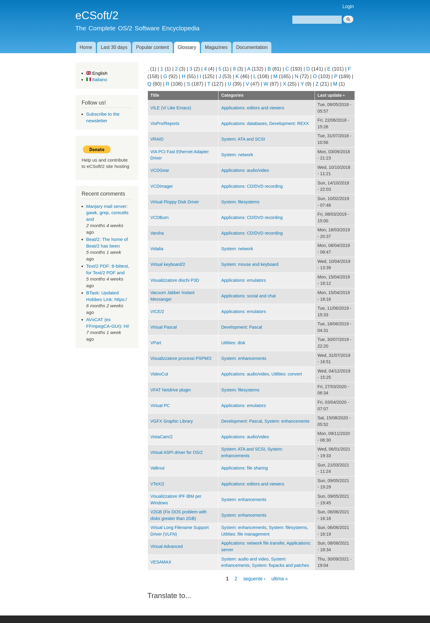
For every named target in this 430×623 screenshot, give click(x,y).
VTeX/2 (157, 484)
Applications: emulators (243, 280)
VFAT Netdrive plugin (171, 389)
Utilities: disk (233, 342)
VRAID (157, 139)
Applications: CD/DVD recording (252, 186)
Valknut (158, 468)
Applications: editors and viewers (252, 107)
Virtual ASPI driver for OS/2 (177, 452)
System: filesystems (240, 201)
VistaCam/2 (162, 436)
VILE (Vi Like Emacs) (171, 107)
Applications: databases (244, 123)
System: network (237, 154)
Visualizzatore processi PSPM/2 (181, 358)
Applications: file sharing (244, 468)
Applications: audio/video (245, 170)
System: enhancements (243, 358)
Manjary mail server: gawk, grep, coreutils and (107, 213)
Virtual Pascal (164, 327)
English (97, 73)
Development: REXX (289, 123)
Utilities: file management (245, 534)
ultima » (279, 578)
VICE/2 (157, 311)
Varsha (157, 233)
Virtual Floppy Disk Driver (175, 201)
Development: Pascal (241, 327)
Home (86, 47)
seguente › (254, 578)
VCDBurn (160, 217)
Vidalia (157, 248)
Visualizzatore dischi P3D (175, 280)
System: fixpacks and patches (280, 565)
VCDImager (162, 186)
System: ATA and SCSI (243, 139)
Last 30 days (114, 47)
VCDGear (160, 170)
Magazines (216, 47)
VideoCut (159, 374)
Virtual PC (160, 405)
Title (155, 95)
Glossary (187, 47)
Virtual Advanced (167, 546)
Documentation (252, 47)
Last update (332, 95)
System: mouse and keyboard (249, 264)
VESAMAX (161, 562)
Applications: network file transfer (252, 543)
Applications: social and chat (248, 295)
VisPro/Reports (165, 123)
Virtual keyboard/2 (168, 264)
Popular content (152, 47)
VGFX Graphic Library (172, 421)
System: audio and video (244, 559)
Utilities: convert (286, 374)
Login (348, 6)
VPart (156, 342)
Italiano (96, 79)
